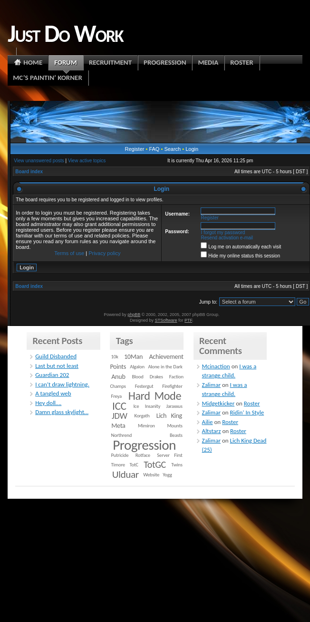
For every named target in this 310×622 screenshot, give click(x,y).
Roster (252, 403)
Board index (29, 171)
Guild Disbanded (56, 356)
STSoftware (166, 320)
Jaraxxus (174, 406)
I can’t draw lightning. (62, 384)
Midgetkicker (218, 403)
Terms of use (69, 253)
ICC (119, 406)
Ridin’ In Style (247, 412)
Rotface (143, 455)
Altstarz (211, 430)
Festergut (144, 386)
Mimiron (146, 426)
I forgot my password (223, 232)
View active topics (87, 160)
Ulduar (125, 474)
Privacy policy (104, 253)
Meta (118, 426)
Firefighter (172, 386)
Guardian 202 (52, 374)
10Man (133, 357)
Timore (118, 465)
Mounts (174, 426)
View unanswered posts (39, 160)
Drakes (156, 377)
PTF (188, 320)
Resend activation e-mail (227, 237)
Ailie (207, 421)
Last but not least (56, 365)
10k (114, 357)
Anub (118, 377)
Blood (138, 377)
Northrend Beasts (147, 435)
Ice (136, 406)
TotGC (155, 464)
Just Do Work (65, 33)
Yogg (167, 475)
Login (191, 149)
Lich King (169, 416)
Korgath (142, 416)
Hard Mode (154, 396)
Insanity (152, 406)
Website (151, 475)
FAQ (154, 149)
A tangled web (53, 393)
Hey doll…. (48, 402)
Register (134, 149)
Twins (177, 465)
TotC (133, 465)
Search (172, 149)
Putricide (120, 455)
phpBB (133, 314)
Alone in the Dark (165, 367)
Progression (144, 445)
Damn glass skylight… (61, 411)
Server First (169, 455)
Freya (116, 396)
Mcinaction (216, 366)
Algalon (137, 367)
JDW (119, 415)
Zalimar (211, 384)
